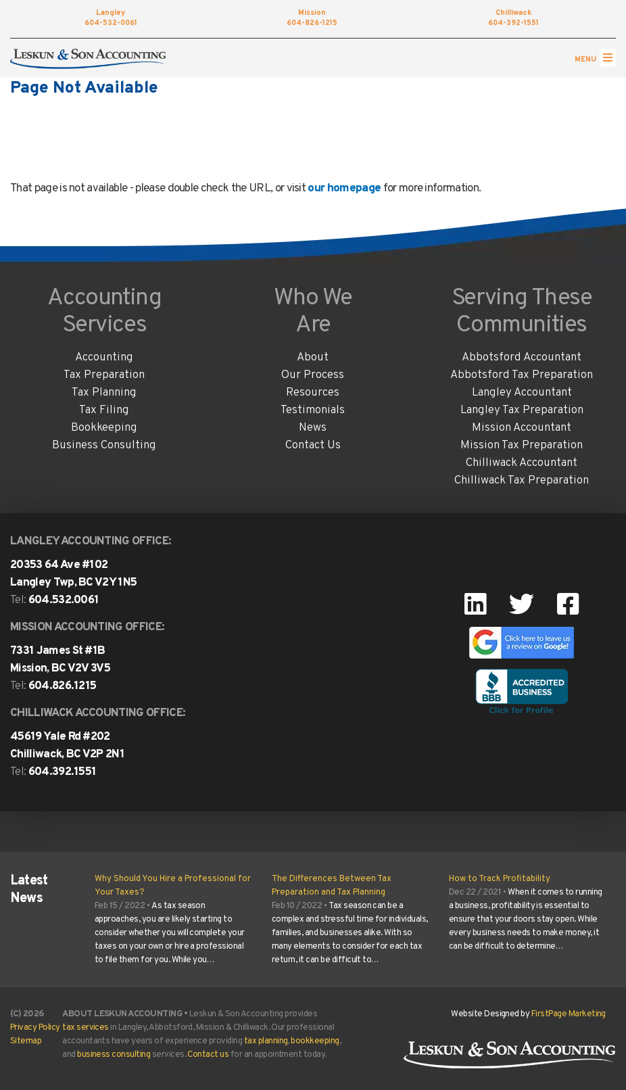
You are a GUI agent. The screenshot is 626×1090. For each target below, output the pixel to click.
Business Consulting (104, 445)
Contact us (207, 1054)
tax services (85, 1027)
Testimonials (313, 410)
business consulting (113, 1054)
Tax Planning (104, 392)
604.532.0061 (63, 600)
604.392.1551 (62, 772)
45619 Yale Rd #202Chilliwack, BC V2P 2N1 (67, 746)
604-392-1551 (514, 18)
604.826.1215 (62, 686)
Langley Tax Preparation (521, 410)
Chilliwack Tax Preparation (521, 480)
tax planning (266, 1041)
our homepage (344, 188)
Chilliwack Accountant (521, 463)
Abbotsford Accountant (521, 357)
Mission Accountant (521, 428)
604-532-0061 (111, 18)
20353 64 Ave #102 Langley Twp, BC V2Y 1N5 (73, 574)
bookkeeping (315, 1041)
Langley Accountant (522, 392)
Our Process (312, 375)
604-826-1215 (312, 18)
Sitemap (25, 1041)
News (313, 428)
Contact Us (313, 445)
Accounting (104, 357)
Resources (312, 392)
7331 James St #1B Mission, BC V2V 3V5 (60, 660)
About (313, 357)
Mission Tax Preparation (521, 445)
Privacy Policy (35, 1027)
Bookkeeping (104, 428)
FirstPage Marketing (568, 1014)
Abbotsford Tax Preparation (521, 375)
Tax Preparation (104, 375)
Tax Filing (104, 410)
